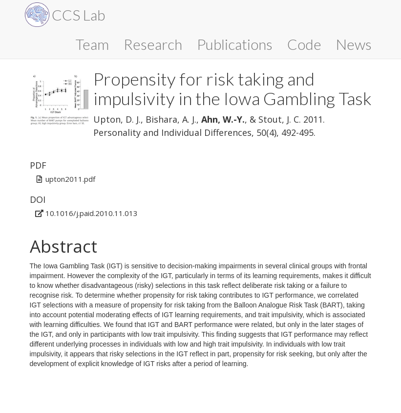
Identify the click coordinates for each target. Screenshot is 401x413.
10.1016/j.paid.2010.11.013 (91, 213)
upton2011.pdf (70, 179)
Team (92, 44)
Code (304, 44)
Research (153, 44)
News (354, 44)
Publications (235, 44)
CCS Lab (78, 14)
